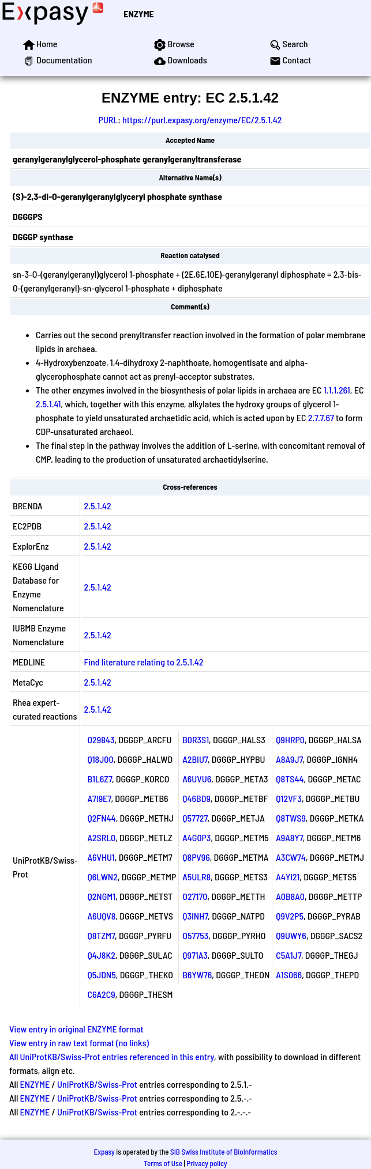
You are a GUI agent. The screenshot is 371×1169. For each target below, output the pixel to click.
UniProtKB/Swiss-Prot (97, 1084)
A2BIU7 (195, 759)
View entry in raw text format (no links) (79, 1042)
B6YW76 (197, 974)
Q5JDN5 (101, 974)
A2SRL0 (101, 837)
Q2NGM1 (101, 896)
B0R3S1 (195, 739)
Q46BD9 (196, 798)
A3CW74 (291, 857)
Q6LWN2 (102, 876)
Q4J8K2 (101, 954)
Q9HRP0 (290, 739)
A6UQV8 (101, 915)
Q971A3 (195, 954)
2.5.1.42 (97, 505)
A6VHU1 (100, 857)
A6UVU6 (196, 778)
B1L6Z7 (99, 778)
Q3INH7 (195, 915)
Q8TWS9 (291, 817)
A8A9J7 (289, 759)
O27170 (194, 896)
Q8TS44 (289, 778)
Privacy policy (206, 1163)
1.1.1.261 (337, 389)
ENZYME (138, 13)
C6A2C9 (101, 994)
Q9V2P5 (289, 915)
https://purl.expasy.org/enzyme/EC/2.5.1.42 (202, 119)
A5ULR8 (196, 876)
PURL (108, 119)
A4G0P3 (196, 837)
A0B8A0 (290, 896)
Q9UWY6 (291, 935)
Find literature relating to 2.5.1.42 (143, 661)
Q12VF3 (289, 798)
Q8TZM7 (101, 935)
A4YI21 (287, 876)
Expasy (103, 1151)
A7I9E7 (99, 798)
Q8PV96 (196, 857)
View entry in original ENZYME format (76, 1028)
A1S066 (289, 974)
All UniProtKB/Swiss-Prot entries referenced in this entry (111, 1056)
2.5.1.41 (48, 403)
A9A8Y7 (289, 837)
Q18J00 (100, 759)
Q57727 (194, 817)
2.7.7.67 (321, 417)
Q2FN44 (101, 817)
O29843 (100, 739)
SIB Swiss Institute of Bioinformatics (223, 1151)
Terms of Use (163, 1163)
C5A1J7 (288, 954)
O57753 (195, 935)
